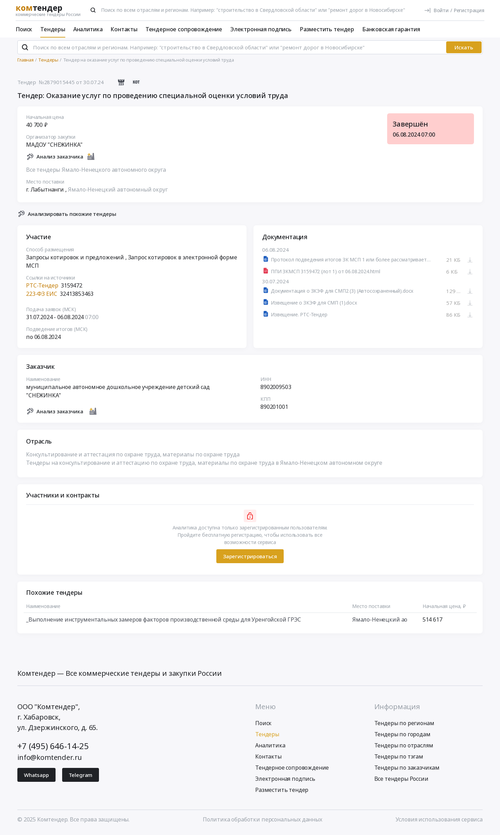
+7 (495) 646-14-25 (53, 748)
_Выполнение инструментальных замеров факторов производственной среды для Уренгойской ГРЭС (163, 622)
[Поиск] (93, 10)
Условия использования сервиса (439, 822)
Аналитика (88, 29)
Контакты (124, 29)
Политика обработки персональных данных (262, 822)
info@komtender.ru (49, 760)
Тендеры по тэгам (398, 759)
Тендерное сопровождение (183, 29)
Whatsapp (36, 777)
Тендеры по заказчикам (407, 770)
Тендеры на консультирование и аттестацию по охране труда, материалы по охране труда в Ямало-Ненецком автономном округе (204, 466)
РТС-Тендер (42, 288)
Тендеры (52, 29)
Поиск (24, 29)
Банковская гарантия (391, 29)
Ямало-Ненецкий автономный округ (117, 192)
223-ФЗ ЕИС (41, 297)
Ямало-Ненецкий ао (379, 622)
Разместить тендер (327, 29)
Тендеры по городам (402, 737)
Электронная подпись (261, 29)
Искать (464, 50)
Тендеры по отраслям (403, 748)
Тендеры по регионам (404, 726)
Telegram (81, 777)
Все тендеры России (401, 781)
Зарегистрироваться (250, 559)
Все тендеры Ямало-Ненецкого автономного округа (96, 172)
